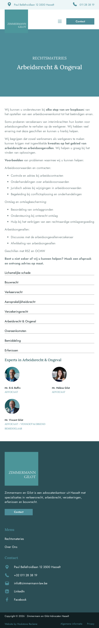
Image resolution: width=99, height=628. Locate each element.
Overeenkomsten (15, 331)
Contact (80, 21)
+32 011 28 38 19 (25, 575)
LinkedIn (19, 591)
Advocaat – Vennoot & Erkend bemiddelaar (25, 426)
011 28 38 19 (87, 5)
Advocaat (11, 392)
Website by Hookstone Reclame (21, 624)
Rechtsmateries (14, 538)
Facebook (20, 599)
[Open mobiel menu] (60, 21)
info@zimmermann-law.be (30, 583)
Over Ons (11, 547)
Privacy (90, 624)
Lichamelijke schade (17, 272)
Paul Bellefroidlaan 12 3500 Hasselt (34, 5)
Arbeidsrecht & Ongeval (20, 321)
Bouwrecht (11, 282)
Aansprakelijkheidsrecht (20, 301)
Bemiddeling (13, 340)
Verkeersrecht (13, 292)
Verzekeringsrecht (16, 311)
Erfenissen (11, 350)
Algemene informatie (71, 624)
